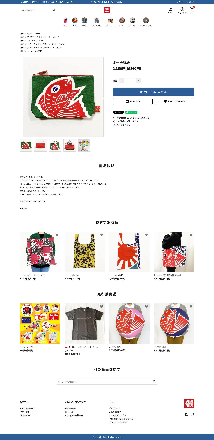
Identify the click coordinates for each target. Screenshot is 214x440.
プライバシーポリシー (118, 422)
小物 (29, 33)
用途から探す (33, 43)
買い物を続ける (121, 124)
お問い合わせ (132, 101)
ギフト (45, 43)
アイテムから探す (34, 37)
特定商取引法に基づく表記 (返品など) (131, 117)
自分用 (46, 47)
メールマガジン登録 (117, 415)
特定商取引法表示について (121, 418)
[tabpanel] (63, 97)
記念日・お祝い (57, 43)
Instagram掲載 (34, 50)
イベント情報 (70, 408)
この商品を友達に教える (125, 121)
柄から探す (32, 40)
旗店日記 (69, 411)
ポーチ (37, 33)
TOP (22, 33)
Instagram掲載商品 (74, 415)
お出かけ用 (57, 47)
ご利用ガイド (114, 408)
